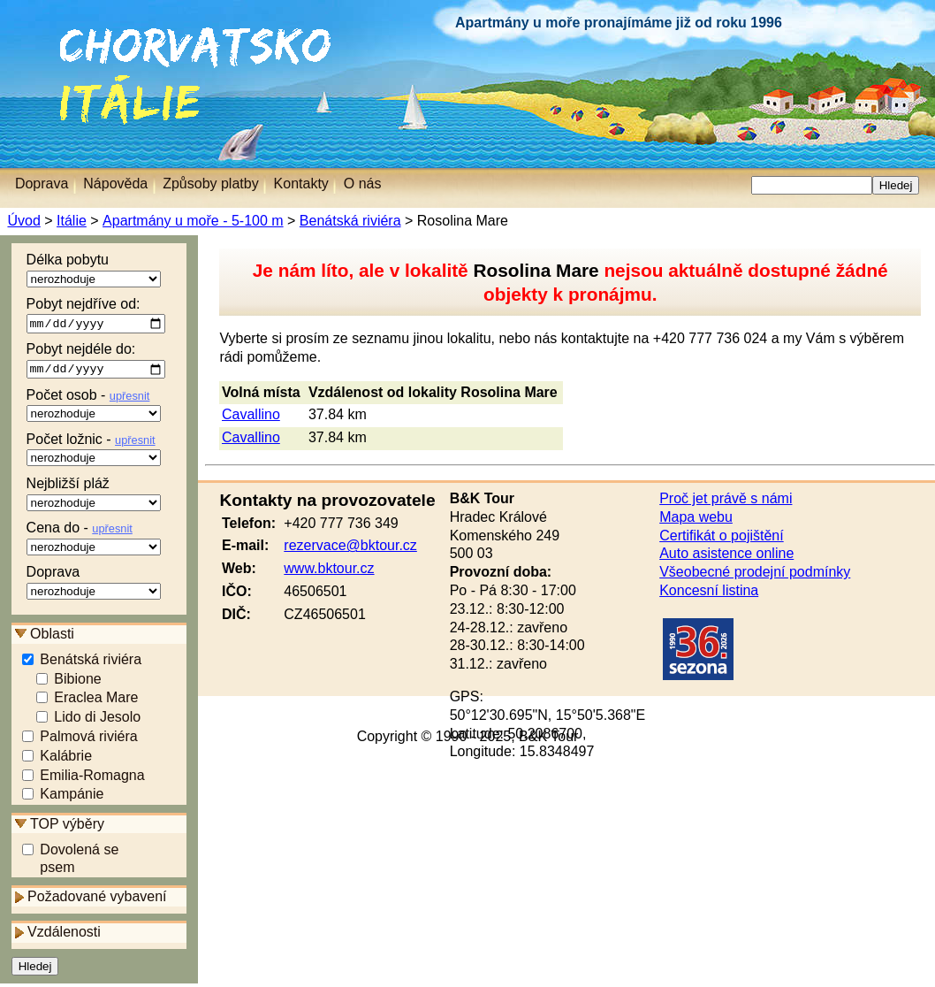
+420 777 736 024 (710, 338)
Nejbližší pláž (94, 496)
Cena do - (94, 540)
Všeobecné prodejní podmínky (754, 571)
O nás (363, 183)
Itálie (68, 83)
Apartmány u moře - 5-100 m (192, 220)
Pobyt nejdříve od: (96, 315)
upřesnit (130, 398)
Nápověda (115, 183)
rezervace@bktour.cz (350, 545)
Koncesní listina (708, 590)
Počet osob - (94, 407)
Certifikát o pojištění (721, 535)
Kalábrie (66, 758)
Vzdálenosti (64, 935)
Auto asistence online (726, 553)
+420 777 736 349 (341, 523)
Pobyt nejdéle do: (96, 362)
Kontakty (301, 183)
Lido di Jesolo (97, 720)
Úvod (23, 220)
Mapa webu (696, 516)
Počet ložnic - (94, 452)
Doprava (94, 584)
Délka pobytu (94, 269)
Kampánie (71, 797)
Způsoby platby (211, 183)
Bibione (77, 681)
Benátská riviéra (349, 220)
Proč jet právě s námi (725, 498)
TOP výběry (67, 826)
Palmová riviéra (88, 739)
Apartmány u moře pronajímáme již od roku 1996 (618, 22)
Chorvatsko (44, 34)
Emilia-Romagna (92, 777)
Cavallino (251, 414)
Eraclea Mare (96, 700)
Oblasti (52, 636)
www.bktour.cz (329, 568)
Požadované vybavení (96, 899)
